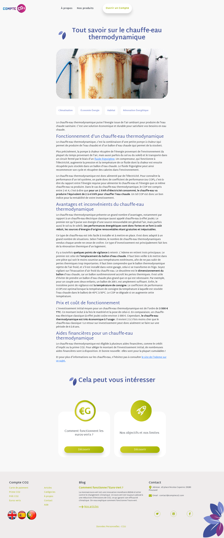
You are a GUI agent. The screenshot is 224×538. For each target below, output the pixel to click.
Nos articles (91, 506)
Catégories (49, 492)
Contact (48, 501)
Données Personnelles (107, 527)
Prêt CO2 (14, 496)
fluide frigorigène (104, 159)
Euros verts (15, 501)
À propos (66, 8)
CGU (123, 527)
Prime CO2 (14, 492)
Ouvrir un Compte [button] (117, 8)
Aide (46, 505)
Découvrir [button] (84, 449)
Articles (48, 488)
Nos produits (85, 8)
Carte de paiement (18, 488)
